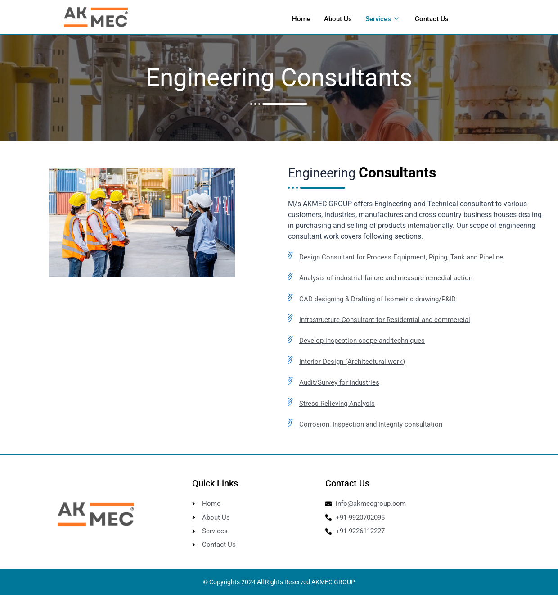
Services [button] (382, 18)
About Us (338, 18)
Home (301, 18)
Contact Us (432, 18)
